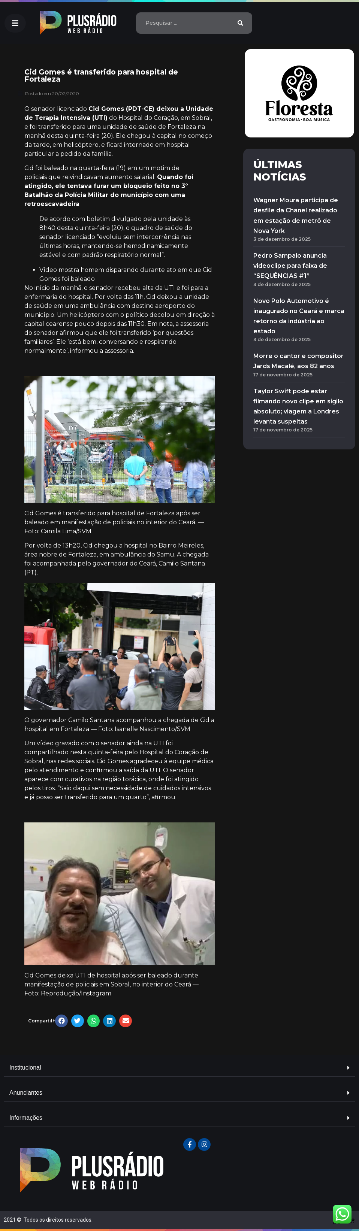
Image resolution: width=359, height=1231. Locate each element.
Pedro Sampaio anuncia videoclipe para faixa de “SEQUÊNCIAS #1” (290, 265)
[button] (15, 23)
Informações (25, 1118)
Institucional (25, 1067)
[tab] (179, 1068)
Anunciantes (25, 1092)
